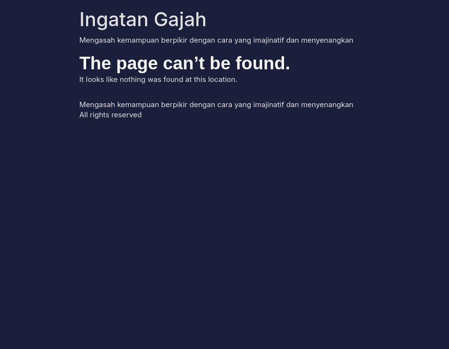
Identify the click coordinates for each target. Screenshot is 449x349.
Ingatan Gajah (143, 19)
